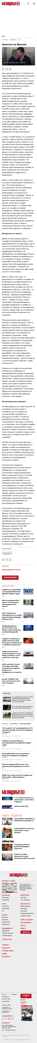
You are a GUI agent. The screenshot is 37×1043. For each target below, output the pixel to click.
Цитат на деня (26, 915)
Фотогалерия (25, 906)
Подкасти (6, 948)
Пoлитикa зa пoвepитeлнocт (7, 1008)
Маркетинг (25, 895)
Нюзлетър (26, 932)
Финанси (5, 917)
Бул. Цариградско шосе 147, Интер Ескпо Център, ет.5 (9, 1027)
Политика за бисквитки (6, 1011)
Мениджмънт (7, 928)
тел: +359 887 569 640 (8, 1030)
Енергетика (6, 922)
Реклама (23, 897)
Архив (4, 953)
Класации (24, 908)
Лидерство (5, 930)
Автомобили (26, 922)
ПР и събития (25, 900)
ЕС (3, 911)
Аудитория (5, 996)
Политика (5, 897)
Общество (5, 900)
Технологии (7, 939)
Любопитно (25, 903)
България (6, 895)
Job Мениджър (7, 935)
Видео (23, 928)
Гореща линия (7, 950)
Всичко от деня (8, 881)
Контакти (6, 956)
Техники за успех (7, 933)
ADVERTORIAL (6, 693)
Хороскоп (24, 911)
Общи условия (6, 1005)
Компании (5, 919)
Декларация (5, 1001)
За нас (4, 994)
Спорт (23, 925)
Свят (3, 36)
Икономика (5, 924)
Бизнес (5, 915)
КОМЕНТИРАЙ (10, 577)
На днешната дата (27, 913)
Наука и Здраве (27, 919)
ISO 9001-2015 (6, 999)
